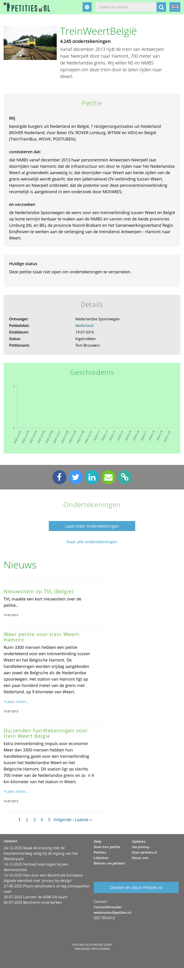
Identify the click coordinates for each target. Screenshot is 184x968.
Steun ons (140, 857)
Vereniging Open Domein (92, 949)
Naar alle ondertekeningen (91, 541)
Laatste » (83, 819)
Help (97, 841)
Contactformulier (108, 907)
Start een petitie (107, 847)
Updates (138, 841)
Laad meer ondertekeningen (92, 526)
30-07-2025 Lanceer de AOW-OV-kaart (35, 896)
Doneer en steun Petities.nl (136, 887)
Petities (100, 852)
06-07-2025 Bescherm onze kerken (33, 902)
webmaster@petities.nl (112, 912)
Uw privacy (141, 847)
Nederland (84, 325)
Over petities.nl (144, 852)
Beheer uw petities (109, 863)
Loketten (101, 857)
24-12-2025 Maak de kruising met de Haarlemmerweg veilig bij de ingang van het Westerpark (41, 853)
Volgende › (64, 819)
